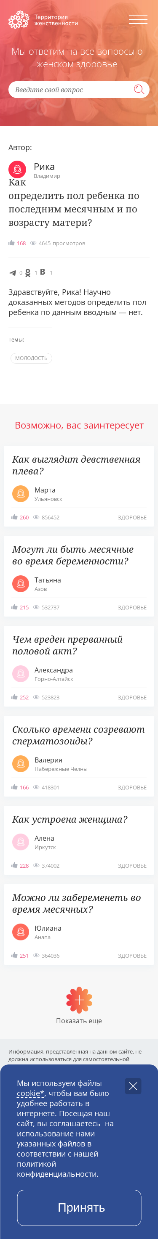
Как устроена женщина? (69, 819)
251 (24, 955)
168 (21, 243)
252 (24, 697)
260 (24, 517)
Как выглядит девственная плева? (76, 465)
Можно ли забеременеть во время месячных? (76, 903)
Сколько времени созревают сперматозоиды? (78, 735)
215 (24, 607)
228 (24, 865)
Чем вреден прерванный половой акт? (67, 645)
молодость (31, 358)
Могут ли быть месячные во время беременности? (73, 555)
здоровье (132, 517)
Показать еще (79, 1020)
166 (24, 787)
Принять (81, 1207)
